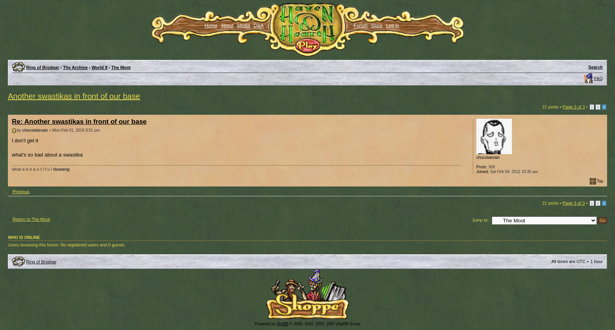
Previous (21, 191)
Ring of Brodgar (42, 67)
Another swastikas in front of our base (74, 96)
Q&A (258, 25)
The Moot (121, 67)
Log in (392, 25)
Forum (361, 25)
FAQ (598, 78)
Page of (573, 106)
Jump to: (480, 220)
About (227, 25)
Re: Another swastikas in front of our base (79, 121)
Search (595, 67)
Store (377, 25)
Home (211, 25)
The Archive (75, 67)
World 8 (99, 67)
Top (600, 181)
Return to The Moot (31, 219)
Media (243, 25)
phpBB (282, 324)
